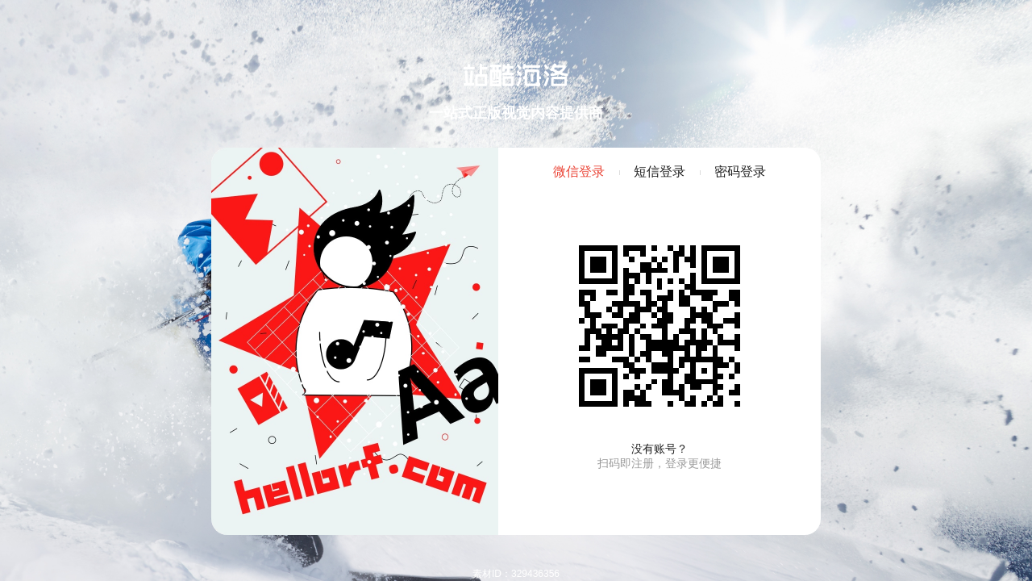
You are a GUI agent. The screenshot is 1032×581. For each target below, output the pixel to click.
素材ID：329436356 (516, 573)
